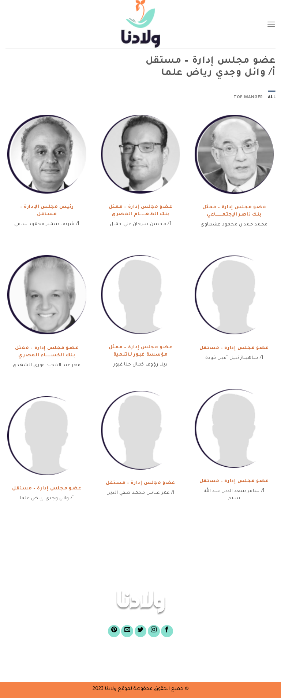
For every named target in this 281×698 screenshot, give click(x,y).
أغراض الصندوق (135, 656)
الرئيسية (241, 656)
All (272, 97)
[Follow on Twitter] (141, 631)
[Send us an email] (127, 631)
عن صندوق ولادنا (192, 656)
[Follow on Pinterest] (114, 631)
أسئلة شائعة (196, 668)
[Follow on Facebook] (167, 631)
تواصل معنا (97, 668)
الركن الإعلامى (145, 668)
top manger (248, 97)
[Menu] (271, 24)
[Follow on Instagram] (154, 631)
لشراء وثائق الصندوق (70, 656)
